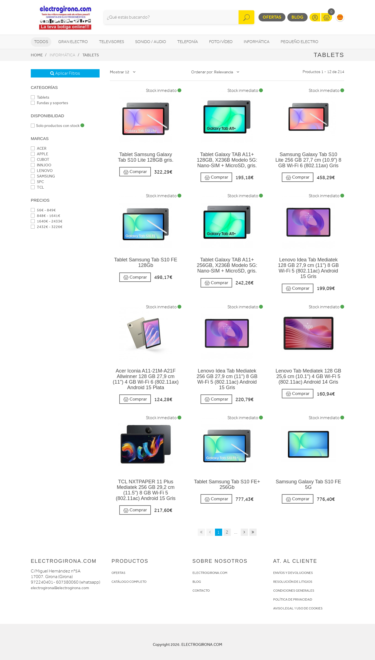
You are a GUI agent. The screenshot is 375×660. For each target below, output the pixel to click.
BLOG (196, 582)
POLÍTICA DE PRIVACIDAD (292, 599)
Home (37, 55)
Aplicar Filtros (65, 73)
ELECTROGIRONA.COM (209, 573)
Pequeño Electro (299, 41)
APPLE (39, 154)
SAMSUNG (43, 176)
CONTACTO (201, 590)
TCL (37, 187)
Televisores (111, 41)
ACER (38, 148)
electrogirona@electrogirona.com (60, 588)
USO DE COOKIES (310, 608)
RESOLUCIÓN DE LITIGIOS (292, 582)
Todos (41, 41)
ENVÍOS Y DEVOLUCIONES (293, 573)
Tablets (90, 55)
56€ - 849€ (43, 210)
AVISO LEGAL (283, 608)
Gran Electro (73, 41)
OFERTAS (118, 573)
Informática (257, 41)
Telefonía (187, 41)
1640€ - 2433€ (46, 221)
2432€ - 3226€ (46, 226)
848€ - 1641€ (45, 215)
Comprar (135, 172)
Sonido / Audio (150, 41)
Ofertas (272, 17)
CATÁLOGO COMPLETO (129, 582)
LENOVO (42, 170)
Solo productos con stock (57, 125)
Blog (297, 17)
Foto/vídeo (221, 41)
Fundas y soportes (49, 103)
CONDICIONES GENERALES (293, 590)
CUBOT (40, 159)
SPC (37, 181)
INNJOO (41, 165)
